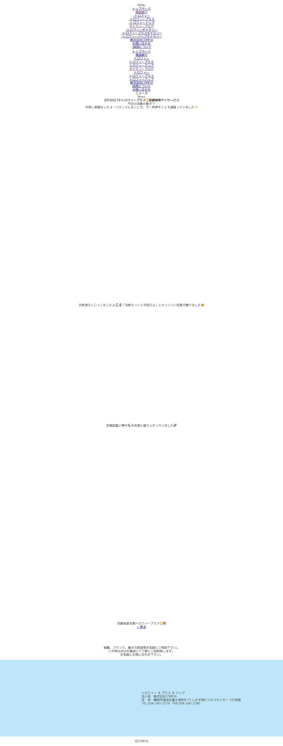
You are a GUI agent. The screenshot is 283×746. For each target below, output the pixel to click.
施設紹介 (141, 12)
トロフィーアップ (141, 65)
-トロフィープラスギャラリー (141, 33)
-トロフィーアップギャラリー (141, 36)
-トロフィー (141, 16)
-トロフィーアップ (141, 23)
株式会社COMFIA (141, 40)
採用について (141, 86)
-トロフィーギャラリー (141, 30)
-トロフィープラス (141, 19)
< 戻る (141, 627)
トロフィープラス (141, 62)
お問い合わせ (141, 43)
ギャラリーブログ (141, 26)
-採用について (141, 47)
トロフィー (141, 58)
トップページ (141, 9)
